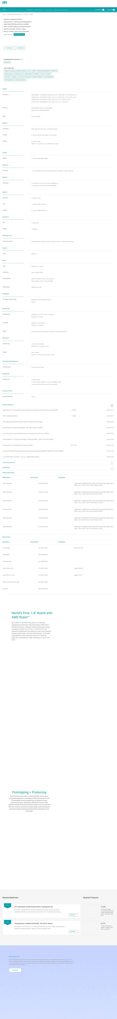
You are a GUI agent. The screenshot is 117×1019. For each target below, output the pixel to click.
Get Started (15, 959)
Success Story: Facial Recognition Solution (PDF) (18, 432)
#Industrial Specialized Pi (43, 68)
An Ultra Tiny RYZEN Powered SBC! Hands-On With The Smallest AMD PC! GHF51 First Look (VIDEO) (32, 439)
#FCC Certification (9, 77)
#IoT (29, 68)
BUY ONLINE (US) (18, 31)
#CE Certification (49, 74)
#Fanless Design (9, 71)
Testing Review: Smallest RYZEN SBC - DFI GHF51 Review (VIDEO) (22, 412)
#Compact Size (18, 71)
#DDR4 (14, 74)
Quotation (19, 45)
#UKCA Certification (20, 77)
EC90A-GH (7, 59)
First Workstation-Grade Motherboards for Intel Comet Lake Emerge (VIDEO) (25, 419)
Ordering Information (66, 7)
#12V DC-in (7, 74)
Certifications (58, 458)
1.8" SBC (22, 12)
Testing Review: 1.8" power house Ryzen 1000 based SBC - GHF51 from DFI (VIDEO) (27, 426)
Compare (8, 45)
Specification (43, 7)
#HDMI (48, 71)
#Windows (36, 71)
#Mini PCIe (54, 68)
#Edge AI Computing (10, 68)
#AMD (33, 68)
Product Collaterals (58, 387)
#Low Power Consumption (24, 74)
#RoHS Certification (38, 74)
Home (4, 12)
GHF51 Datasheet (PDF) (11, 399)
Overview (32, 7)
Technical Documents (58, 452)
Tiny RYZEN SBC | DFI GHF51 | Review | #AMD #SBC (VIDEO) (21, 446)
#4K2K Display (28, 71)
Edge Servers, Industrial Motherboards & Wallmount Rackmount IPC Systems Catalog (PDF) (29, 392)
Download (53, 7)
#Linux (43, 71)
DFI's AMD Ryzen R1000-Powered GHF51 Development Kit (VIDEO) (22, 405)
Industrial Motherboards (12, 12)
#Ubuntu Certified (21, 68)
